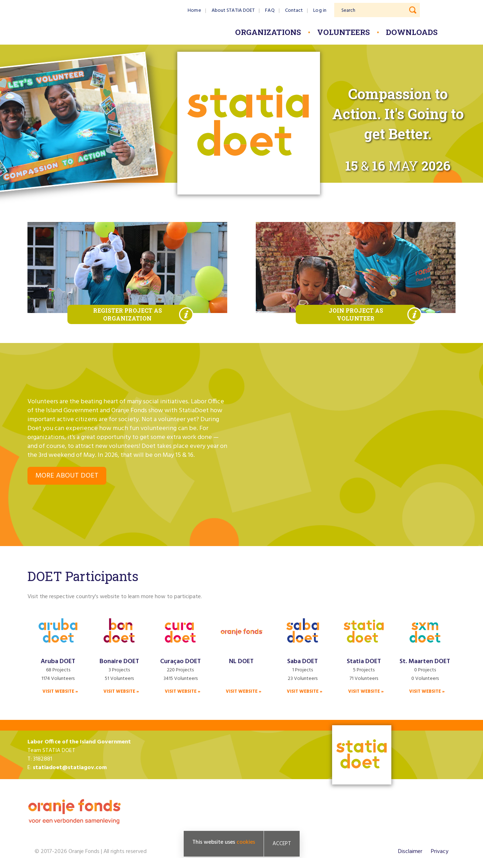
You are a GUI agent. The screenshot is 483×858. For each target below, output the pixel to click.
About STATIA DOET (233, 10)
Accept (282, 843)
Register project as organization (127, 314)
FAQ (269, 10)
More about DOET (66, 475)
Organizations (268, 32)
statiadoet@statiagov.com (70, 767)
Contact (294, 10)
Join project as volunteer (356, 314)
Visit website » (60, 691)
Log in (319, 10)
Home (194, 10)
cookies (246, 842)
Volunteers (343, 32)
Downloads (412, 32)
